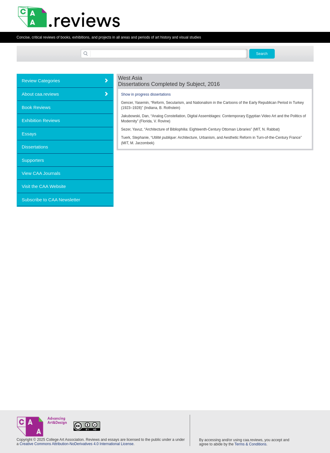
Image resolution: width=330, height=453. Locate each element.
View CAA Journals (41, 173)
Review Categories (41, 80)
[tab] (65, 80)
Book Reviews (36, 107)
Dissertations (35, 146)
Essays (29, 133)
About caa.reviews (40, 94)
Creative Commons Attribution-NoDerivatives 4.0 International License (77, 444)
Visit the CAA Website (44, 186)
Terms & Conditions (251, 444)
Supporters (33, 160)
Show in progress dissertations (146, 94)
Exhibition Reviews (41, 120)
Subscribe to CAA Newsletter (51, 199)
